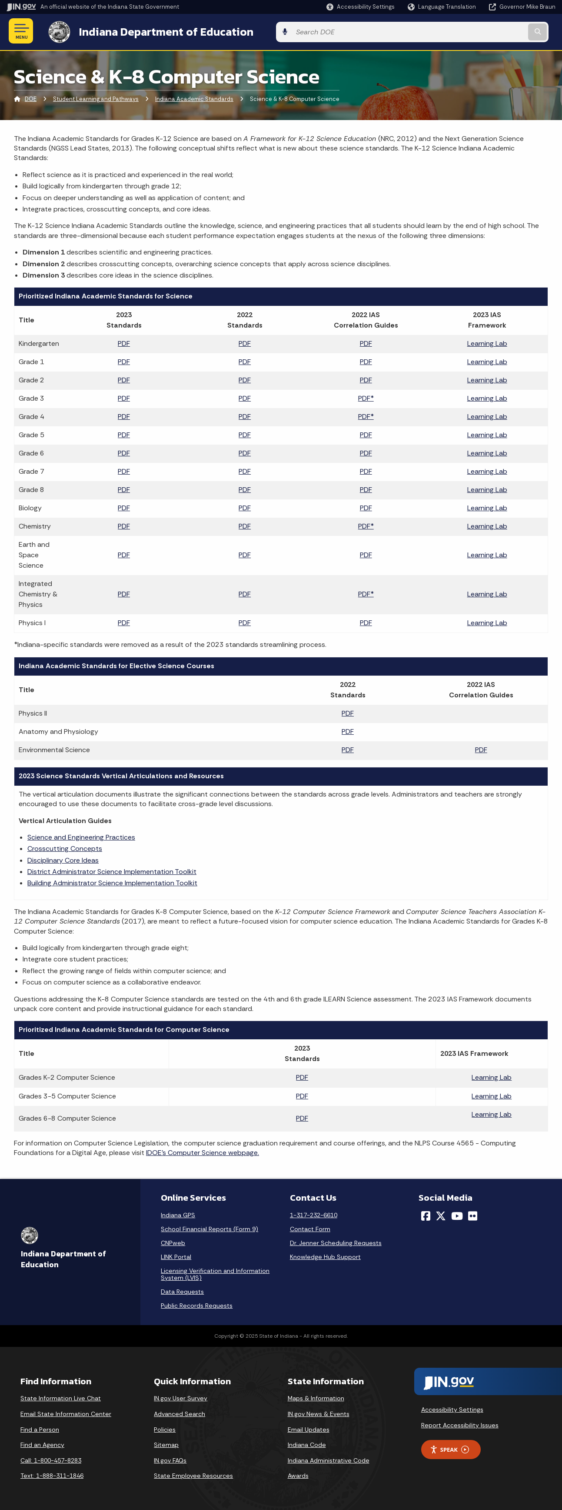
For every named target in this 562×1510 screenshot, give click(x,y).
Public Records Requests (197, 1304)
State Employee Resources (193, 1474)
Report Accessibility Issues (460, 1423)
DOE (31, 97)
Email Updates (308, 1428)
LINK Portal (176, 1255)
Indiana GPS (178, 1214)
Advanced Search (179, 1412)
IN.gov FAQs (170, 1459)
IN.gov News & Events (318, 1412)
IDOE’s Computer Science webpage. (202, 1151)
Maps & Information (316, 1397)
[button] (360, 7)
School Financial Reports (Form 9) (209, 1228)
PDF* (366, 397)
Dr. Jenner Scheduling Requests (336, 1241)
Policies (165, 1428)
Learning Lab (487, 342)
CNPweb (173, 1241)
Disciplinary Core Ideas (63, 858)
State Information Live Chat (60, 1397)
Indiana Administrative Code (328, 1459)
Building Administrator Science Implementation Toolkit (112, 881)
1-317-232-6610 (313, 1214)
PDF (124, 342)
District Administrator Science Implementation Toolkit (111, 869)
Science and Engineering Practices (81, 835)
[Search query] (492, 31)
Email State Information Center (65, 1412)
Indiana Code (307, 1443)
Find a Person (39, 1428)
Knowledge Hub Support (325, 1255)
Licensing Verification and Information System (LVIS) (215, 1273)
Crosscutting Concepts (64, 847)
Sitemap (166, 1443)
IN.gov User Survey (180, 1397)
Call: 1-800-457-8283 (50, 1459)
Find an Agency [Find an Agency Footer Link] (42, 1443)
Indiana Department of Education (157, 31)
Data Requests (182, 1290)
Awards (298, 1474)
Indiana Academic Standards (194, 97)
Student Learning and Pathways (96, 97)
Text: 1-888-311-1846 (51, 1474)
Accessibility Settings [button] (452, 1408)
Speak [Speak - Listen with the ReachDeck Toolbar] (449, 1448)
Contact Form (310, 1228)
